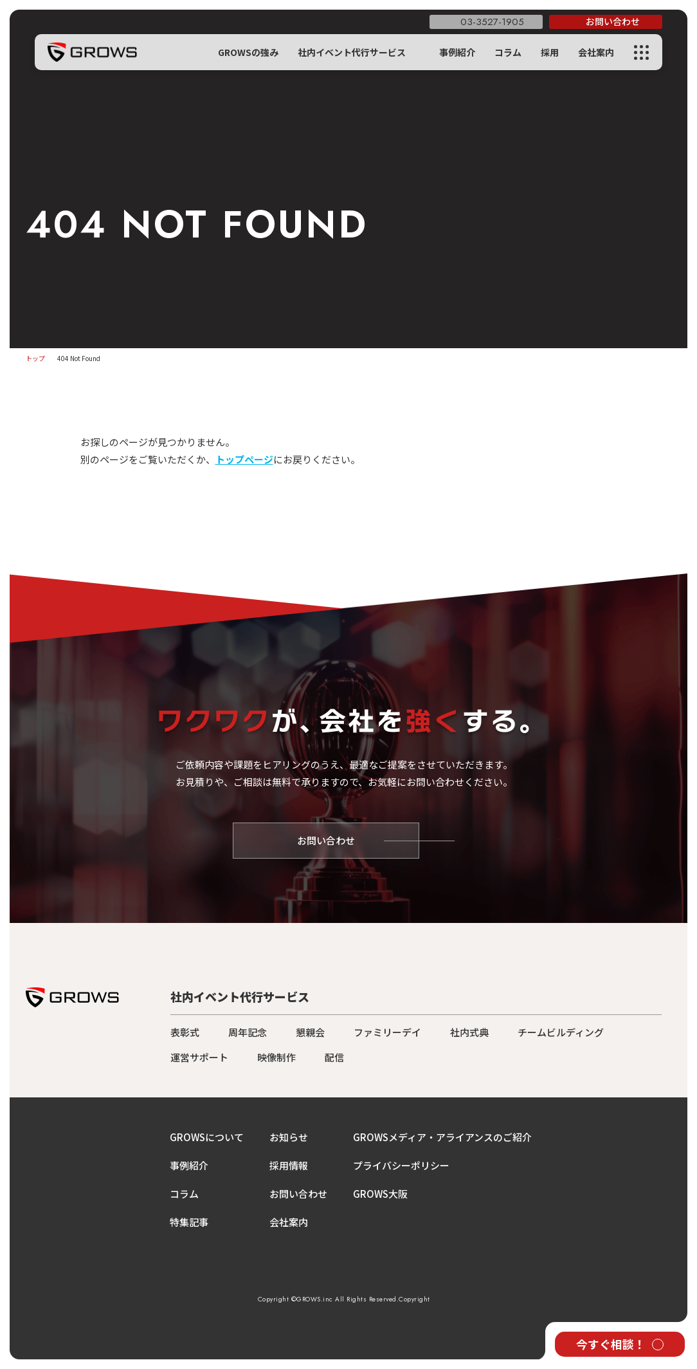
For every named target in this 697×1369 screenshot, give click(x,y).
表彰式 (184, 1032)
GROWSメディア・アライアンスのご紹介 (442, 1137)
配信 (334, 1057)
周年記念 (247, 1032)
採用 (550, 52)
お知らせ (288, 1137)
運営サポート (199, 1057)
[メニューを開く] (641, 52)
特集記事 (189, 1222)
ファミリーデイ (387, 1032)
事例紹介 (457, 52)
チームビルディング (561, 1032)
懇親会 (310, 1032)
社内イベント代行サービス (352, 52)
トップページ (244, 459)
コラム (507, 52)
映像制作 (276, 1057)
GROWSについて (207, 1137)
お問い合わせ (298, 1193)
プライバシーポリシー (401, 1165)
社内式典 (469, 1032)
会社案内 (596, 52)
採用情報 (288, 1165)
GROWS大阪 (380, 1193)
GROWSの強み (248, 52)
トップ (35, 358)
